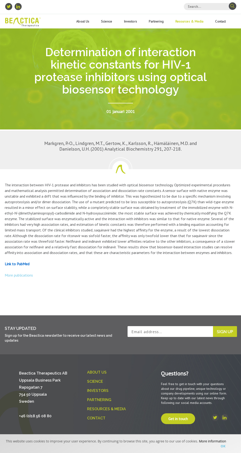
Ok (223, 446)
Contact (220, 21)
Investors (130, 21)
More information (212, 441)
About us (82, 21)
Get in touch (178, 418)
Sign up (225, 331)
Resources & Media (189, 21)
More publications (19, 275)
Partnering (156, 21)
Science (106, 21)
